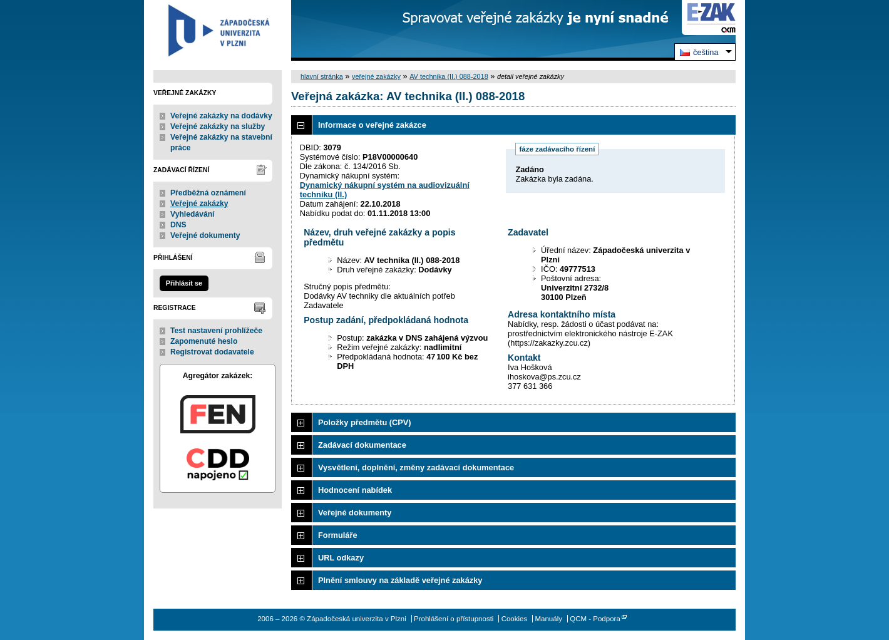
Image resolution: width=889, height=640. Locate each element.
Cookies (514, 618)
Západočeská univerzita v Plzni (217, 30)
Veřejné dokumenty (205, 235)
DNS (178, 224)
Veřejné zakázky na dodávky (221, 115)
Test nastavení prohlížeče (216, 330)
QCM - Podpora (595, 618)
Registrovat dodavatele (212, 352)
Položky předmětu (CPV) (364, 422)
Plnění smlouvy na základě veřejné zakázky (400, 580)
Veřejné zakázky (199, 203)
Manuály (548, 618)
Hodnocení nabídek (355, 490)
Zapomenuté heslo (203, 341)
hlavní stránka (322, 76)
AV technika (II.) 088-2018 (448, 76)
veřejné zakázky (376, 76)
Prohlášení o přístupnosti (453, 618)
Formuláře (337, 535)
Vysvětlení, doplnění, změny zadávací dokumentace (416, 467)
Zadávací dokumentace (362, 445)
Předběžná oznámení (208, 192)
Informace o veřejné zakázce (372, 125)
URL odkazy (341, 557)
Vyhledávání (192, 214)
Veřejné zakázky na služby (217, 126)
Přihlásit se (184, 283)
